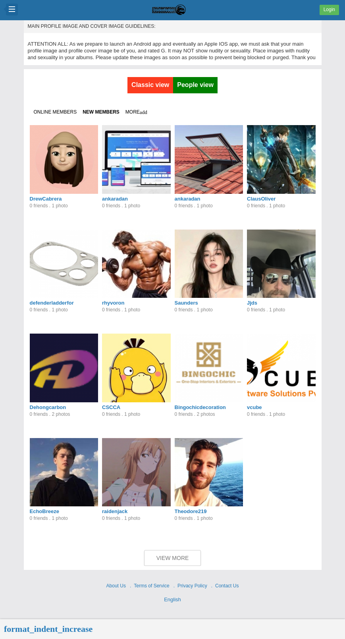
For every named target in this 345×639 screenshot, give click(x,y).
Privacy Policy (192, 586)
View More (172, 558)
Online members (55, 112)
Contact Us (227, 586)
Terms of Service (151, 586)
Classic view (150, 84)
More (136, 112)
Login (329, 9)
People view (195, 84)
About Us (116, 586)
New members (101, 112)
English (172, 599)
